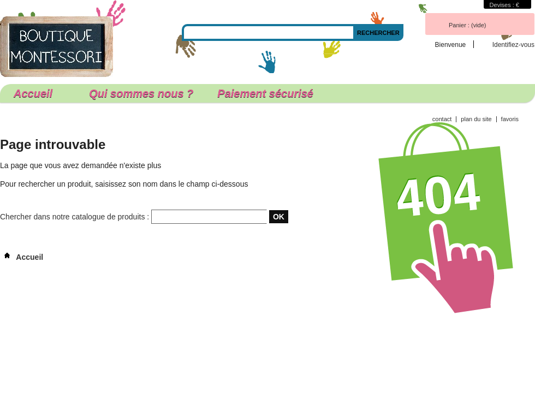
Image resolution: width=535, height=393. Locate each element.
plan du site (476, 119)
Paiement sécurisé (265, 93)
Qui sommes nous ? (141, 93)
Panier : (467, 25)
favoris (510, 119)
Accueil (37, 95)
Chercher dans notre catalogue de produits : (74, 216)
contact (441, 119)
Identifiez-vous (513, 44)
